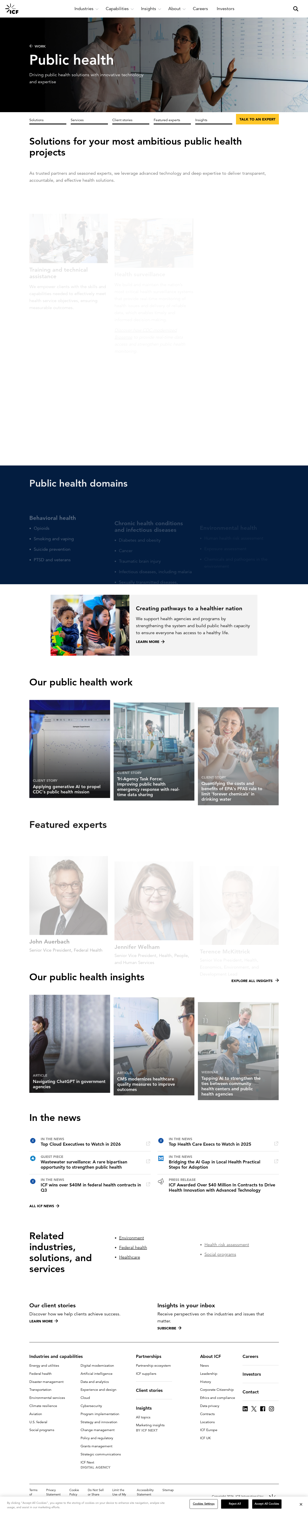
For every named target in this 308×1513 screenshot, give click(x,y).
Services (77, 120)
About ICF (213, 1356)
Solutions (36, 120)
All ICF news (44, 1206)
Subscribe (169, 1328)
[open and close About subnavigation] (177, 8)
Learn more (43, 1321)
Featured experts (167, 120)
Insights (201, 120)
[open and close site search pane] (295, 8)
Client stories (122, 120)
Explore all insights (255, 999)
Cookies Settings (204, 1504)
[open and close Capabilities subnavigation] (119, 8)
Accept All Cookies (267, 1504)
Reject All (235, 1504)
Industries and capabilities (58, 1356)
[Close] (301, 1504)
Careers (253, 1356)
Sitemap (168, 1490)
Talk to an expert (257, 119)
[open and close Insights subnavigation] (151, 8)
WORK (37, 46)
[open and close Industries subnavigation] (86, 8)
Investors (254, 1374)
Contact (253, 1391)
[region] (154, 1505)
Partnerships (151, 1356)
